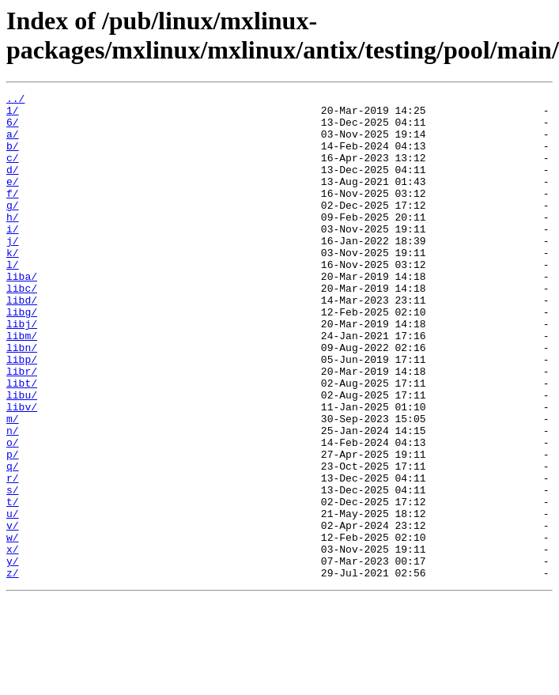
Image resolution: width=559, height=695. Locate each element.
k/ (12, 285)
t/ (12, 584)
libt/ (21, 442)
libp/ (21, 413)
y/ (12, 655)
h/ (12, 243)
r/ (12, 556)
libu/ (21, 456)
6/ (12, 129)
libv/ (21, 470)
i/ (12, 257)
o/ (12, 513)
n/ (12, 499)
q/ (12, 541)
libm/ (21, 385)
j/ (12, 271)
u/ (12, 598)
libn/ (21, 399)
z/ (12, 670)
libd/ (21, 342)
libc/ (21, 328)
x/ (12, 641)
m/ (12, 485)
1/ (12, 115)
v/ (12, 613)
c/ (12, 171)
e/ (12, 200)
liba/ (21, 314)
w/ (12, 627)
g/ (12, 228)
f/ (12, 214)
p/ (12, 527)
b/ (12, 157)
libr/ (21, 428)
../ (15, 100)
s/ (12, 570)
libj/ (21, 371)
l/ (12, 300)
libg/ (21, 356)
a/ (12, 143)
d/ (12, 186)
